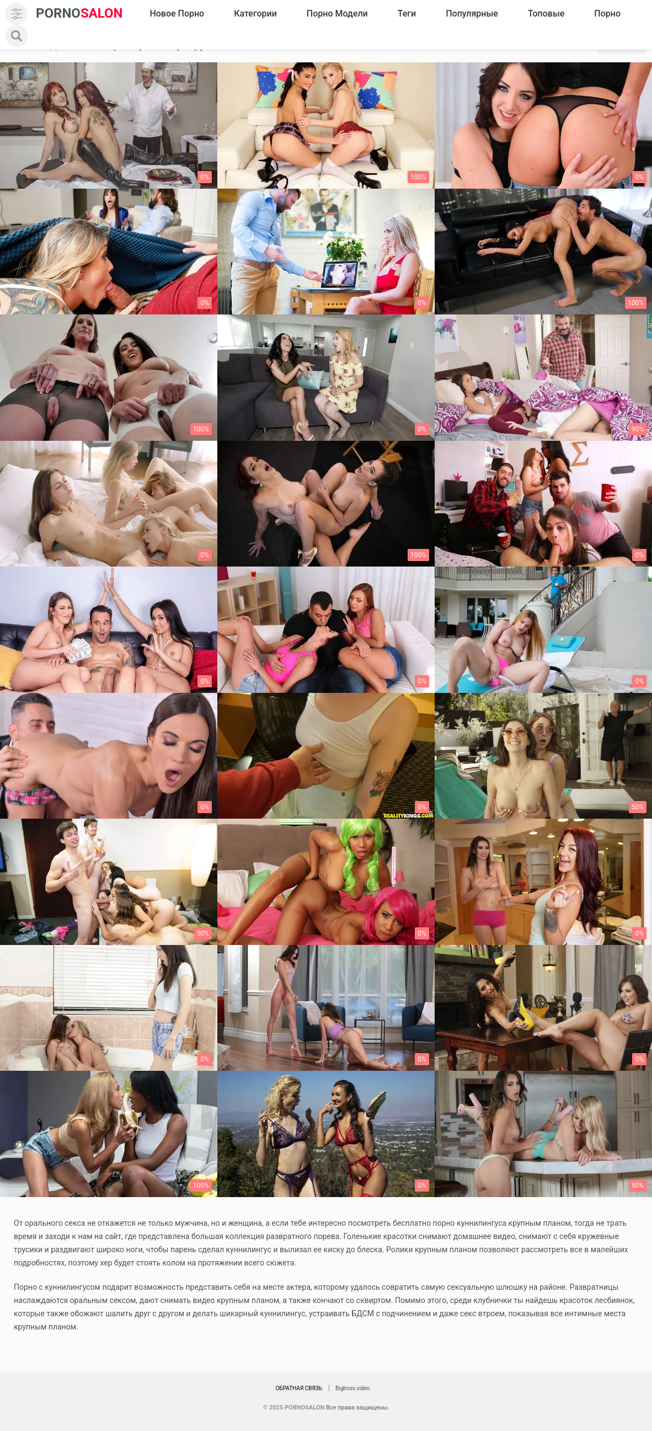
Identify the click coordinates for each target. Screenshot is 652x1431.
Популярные (472, 13)
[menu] (17, 14)
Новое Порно (176, 13)
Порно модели (337, 13)
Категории (255, 13)
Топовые (546, 13)
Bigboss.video (352, 1388)
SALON (79, 13)
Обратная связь (298, 1388)
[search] (17, 36)
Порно (607, 13)
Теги (407, 13)
